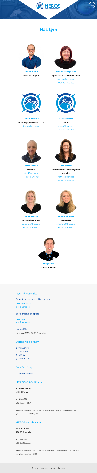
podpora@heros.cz (66, 79)
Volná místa (22, 348)
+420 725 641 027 (31, 177)
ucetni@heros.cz (65, 126)
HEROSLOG (23, 359)
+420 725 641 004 (31, 227)
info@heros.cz (23, 307)
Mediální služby (24, 373)
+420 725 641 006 (66, 180)
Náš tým (21, 355)
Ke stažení (22, 351)
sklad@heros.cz (31, 173)
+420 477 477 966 (66, 83)
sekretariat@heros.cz (65, 224)
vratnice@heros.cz (66, 177)
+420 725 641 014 (66, 227)
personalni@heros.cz (31, 224)
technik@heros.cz (31, 126)
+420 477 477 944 (66, 130)
